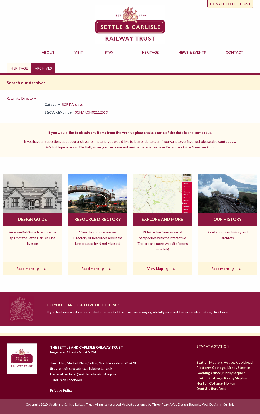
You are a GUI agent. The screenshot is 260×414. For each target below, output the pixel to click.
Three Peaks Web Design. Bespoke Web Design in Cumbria (193, 404)
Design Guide (32, 219)
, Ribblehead (224, 362)
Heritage (151, 52)
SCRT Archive (72, 104)
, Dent (211, 388)
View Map (162, 268)
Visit (79, 52)
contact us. (203, 132)
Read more (32, 268)
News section (203, 147)
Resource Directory (97, 219)
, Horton (215, 383)
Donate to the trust (230, 4)
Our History (228, 219)
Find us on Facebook (66, 380)
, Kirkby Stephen (223, 367)
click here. (220, 312)
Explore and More (162, 219)
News (192, 52)
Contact (234, 52)
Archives (43, 68)
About (49, 52)
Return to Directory (21, 98)
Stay (110, 52)
